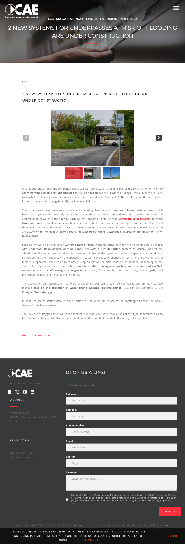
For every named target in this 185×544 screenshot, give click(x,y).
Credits (168, 525)
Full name (72, 394)
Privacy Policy (132, 525)
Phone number (75, 425)
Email (69, 441)
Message (71, 472)
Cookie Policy (152, 525)
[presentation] (93, 514)
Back (25, 81)
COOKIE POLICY (87, 540)
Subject (70, 456)
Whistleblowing (110, 525)
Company (71, 409)
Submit (169, 511)
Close (172, 536)
